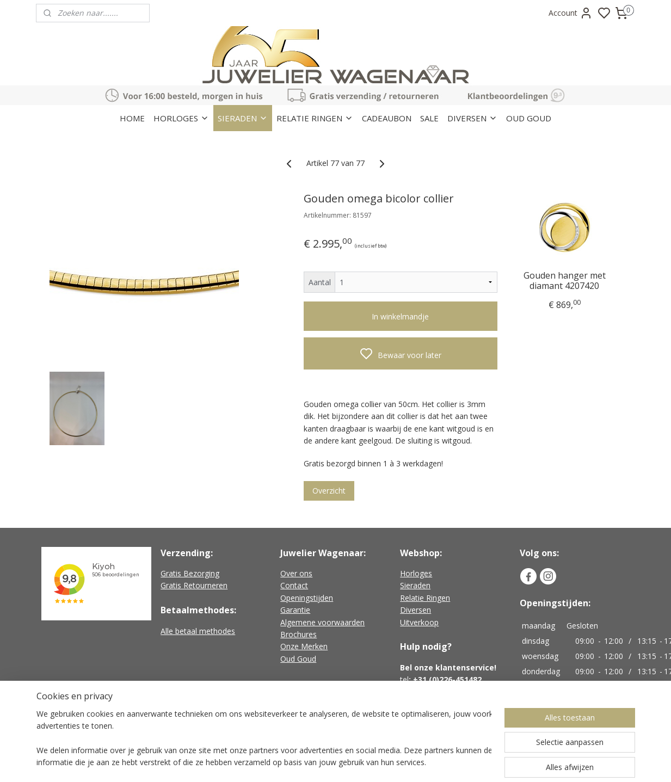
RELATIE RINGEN (314, 118)
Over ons (296, 573)
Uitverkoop (419, 622)
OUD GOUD (528, 118)
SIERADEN (243, 118)
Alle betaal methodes (198, 631)
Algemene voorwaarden (322, 622)
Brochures (298, 634)
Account (571, 13)
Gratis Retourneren (194, 585)
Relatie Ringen (425, 598)
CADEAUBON (386, 118)
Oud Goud (298, 659)
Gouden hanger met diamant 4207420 (564, 280)
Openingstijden (306, 598)
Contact (294, 585)
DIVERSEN (472, 118)
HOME (132, 118)
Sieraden (415, 585)
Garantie (295, 610)
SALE (429, 118)
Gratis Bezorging (190, 573)
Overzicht (329, 490)
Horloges (416, 573)
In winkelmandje (400, 316)
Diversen (415, 610)
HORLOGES (181, 118)
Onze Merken (304, 646)
